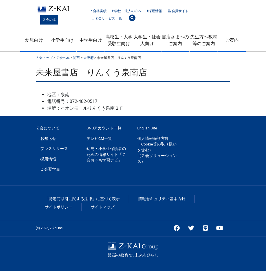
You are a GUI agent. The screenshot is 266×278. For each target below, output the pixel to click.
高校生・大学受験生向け (118, 40)
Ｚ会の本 (49, 20)
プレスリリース (54, 148)
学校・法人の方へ (126, 11)
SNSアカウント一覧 (104, 128)
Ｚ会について (47, 128)
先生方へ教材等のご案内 (203, 40)
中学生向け (90, 40)
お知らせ (48, 138)
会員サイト (178, 11)
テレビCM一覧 (99, 138)
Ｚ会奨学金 (50, 169)
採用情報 (154, 11)
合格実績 (98, 11)
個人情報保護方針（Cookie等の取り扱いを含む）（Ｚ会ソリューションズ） (157, 150)
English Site (147, 128)
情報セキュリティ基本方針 (161, 199)
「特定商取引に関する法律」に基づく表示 (82, 199)
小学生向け (62, 40)
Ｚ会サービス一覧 (106, 18)
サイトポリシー (58, 207)
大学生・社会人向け (147, 40)
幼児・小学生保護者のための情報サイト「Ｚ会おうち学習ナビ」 (106, 154)
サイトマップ (102, 207)
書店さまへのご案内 (175, 40)
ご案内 (232, 40)
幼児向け (34, 40)
